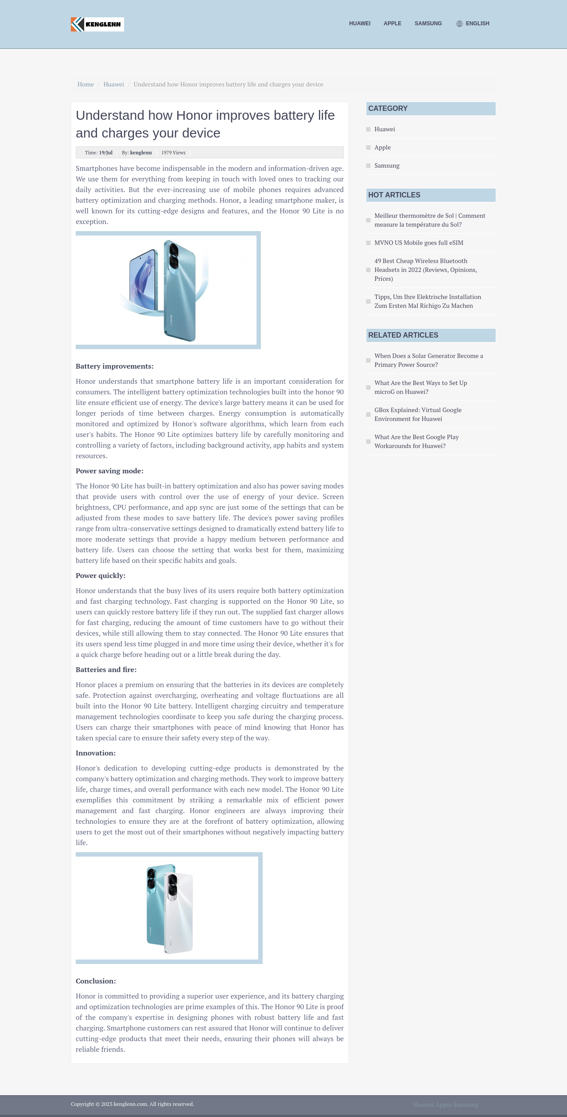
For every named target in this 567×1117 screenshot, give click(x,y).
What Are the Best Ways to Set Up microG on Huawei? (421, 387)
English (472, 24)
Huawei (359, 23)
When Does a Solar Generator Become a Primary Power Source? (429, 360)
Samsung (428, 23)
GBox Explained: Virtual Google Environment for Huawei (418, 414)
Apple (392, 23)
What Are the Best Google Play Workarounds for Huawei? (417, 441)
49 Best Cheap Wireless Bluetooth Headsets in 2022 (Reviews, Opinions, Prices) (426, 269)
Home (86, 84)
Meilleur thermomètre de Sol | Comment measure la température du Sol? (430, 219)
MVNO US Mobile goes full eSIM (419, 242)
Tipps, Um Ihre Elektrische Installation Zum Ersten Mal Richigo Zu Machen (428, 301)
